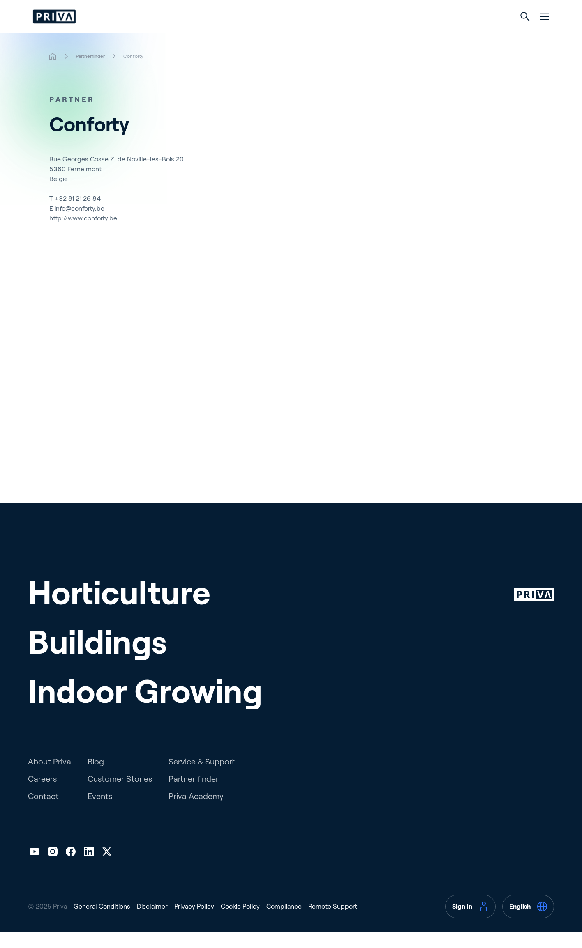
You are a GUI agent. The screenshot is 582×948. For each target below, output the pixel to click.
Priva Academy (196, 812)
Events (100, 812)
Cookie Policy (240, 922)
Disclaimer (152, 922)
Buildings (290, 33)
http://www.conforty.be (83, 234)
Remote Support (332, 922)
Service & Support (202, 778)
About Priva (49, 778)
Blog (96, 778)
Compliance (284, 922)
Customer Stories (120, 795)
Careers (42, 795)
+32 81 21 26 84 (78, 214)
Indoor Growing (360, 33)
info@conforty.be (79, 224)
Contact (43, 812)
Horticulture (226, 33)
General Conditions (102, 922)
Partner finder (194, 795)
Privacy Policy (194, 922)
